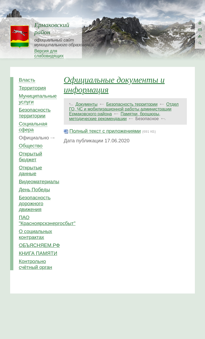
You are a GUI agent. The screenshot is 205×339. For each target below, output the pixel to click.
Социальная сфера (33, 126)
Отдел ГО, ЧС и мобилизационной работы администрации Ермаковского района (124, 109)
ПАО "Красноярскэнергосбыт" (47, 220)
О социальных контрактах (35, 234)
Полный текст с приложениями (105, 131)
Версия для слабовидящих (49, 53)
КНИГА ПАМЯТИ (38, 253)
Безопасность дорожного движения (34, 203)
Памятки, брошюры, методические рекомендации (114, 116)
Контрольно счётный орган (35, 264)
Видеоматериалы (39, 181)
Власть (27, 80)
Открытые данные (30, 170)
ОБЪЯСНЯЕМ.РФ (39, 245)
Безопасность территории (34, 113)
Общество (30, 145)
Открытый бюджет (30, 156)
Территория (32, 88)
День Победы (34, 189)
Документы (86, 104)
